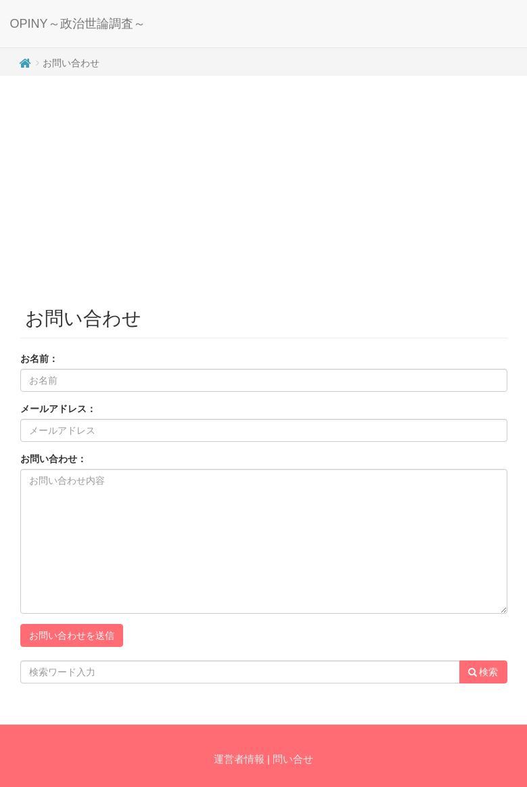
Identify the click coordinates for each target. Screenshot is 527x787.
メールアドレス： (58, 408)
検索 (483, 672)
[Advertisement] (264, 184)
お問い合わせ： (53, 458)
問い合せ (293, 759)
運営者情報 (239, 759)
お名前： (39, 358)
